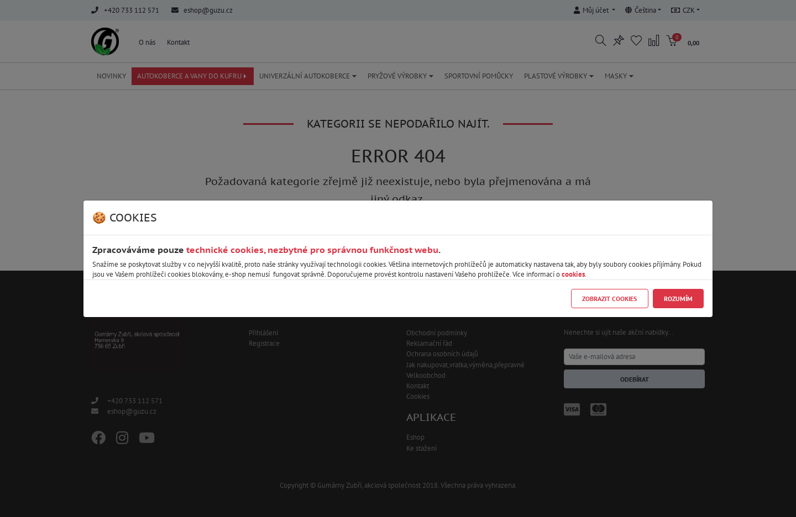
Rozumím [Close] (678, 298)
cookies (573, 274)
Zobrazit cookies (609, 298)
